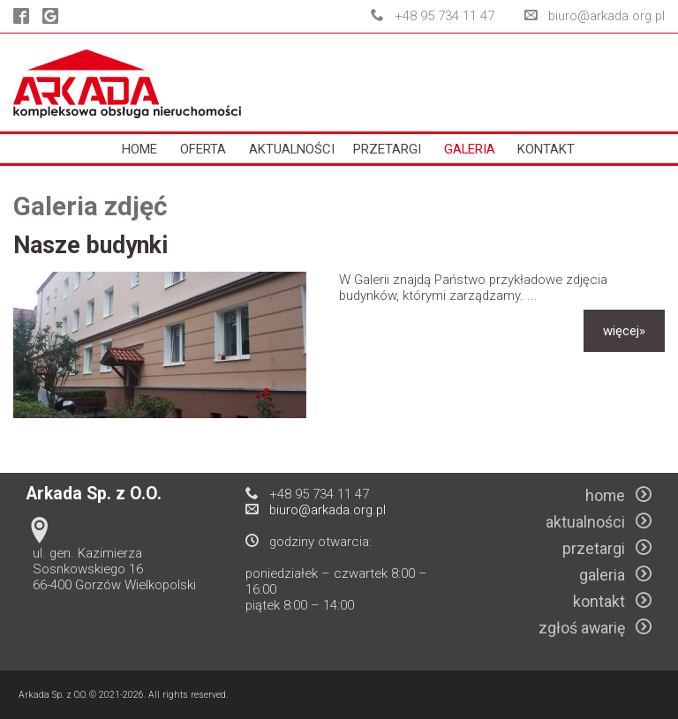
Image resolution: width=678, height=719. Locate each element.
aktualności (292, 149)
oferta (203, 149)
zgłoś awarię (595, 627)
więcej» (624, 331)
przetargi (387, 149)
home (139, 149)
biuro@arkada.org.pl (606, 16)
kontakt (546, 149)
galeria (469, 149)
